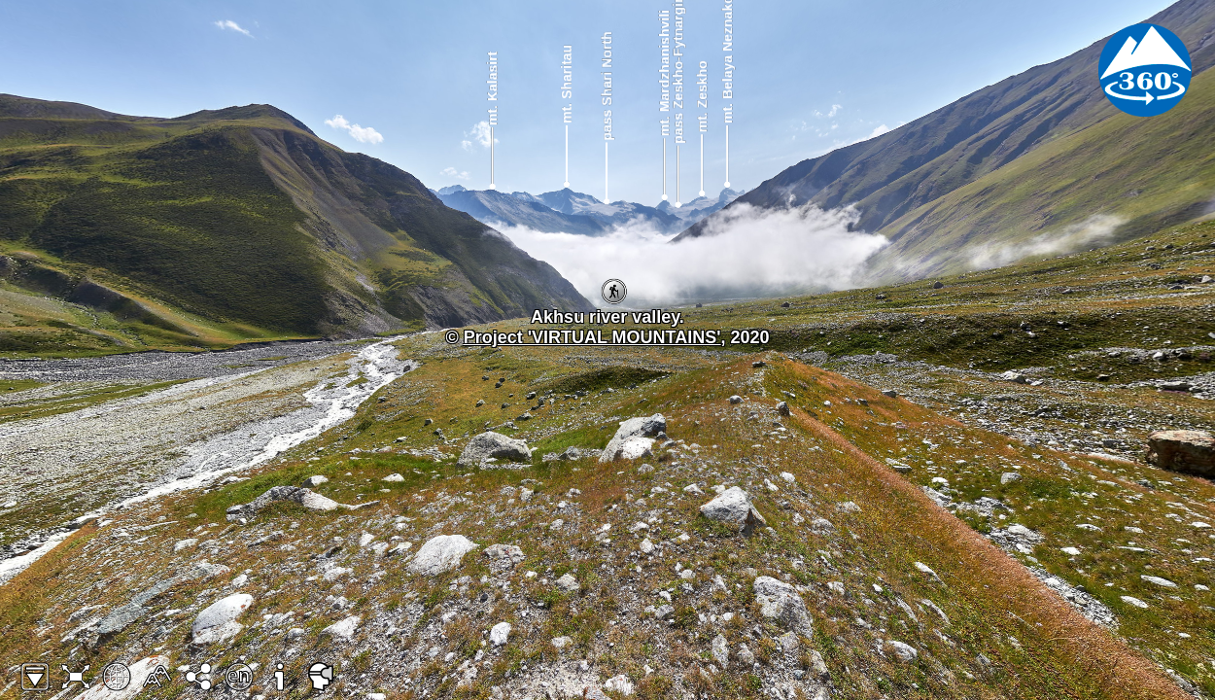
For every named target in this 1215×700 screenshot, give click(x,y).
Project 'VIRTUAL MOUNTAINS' (592, 337)
